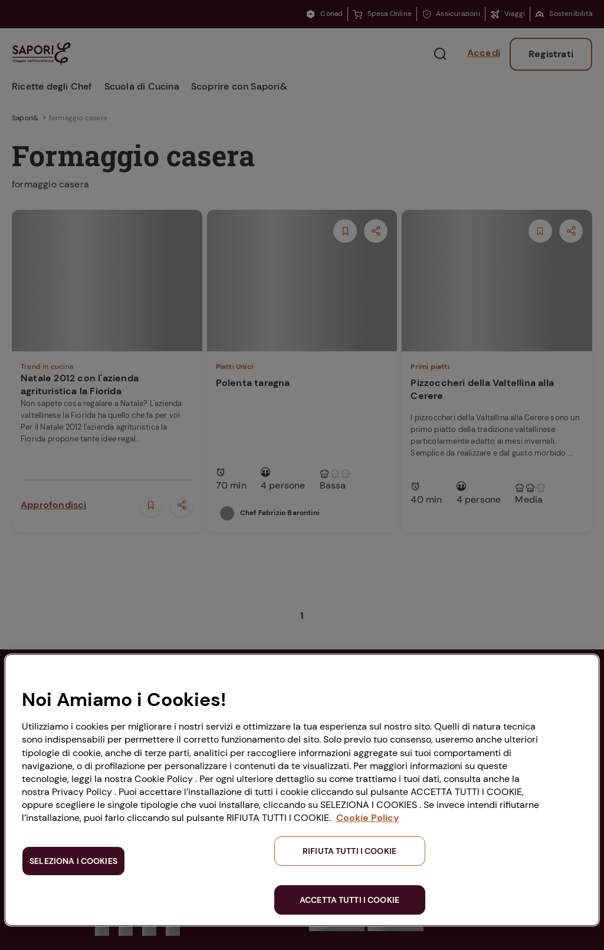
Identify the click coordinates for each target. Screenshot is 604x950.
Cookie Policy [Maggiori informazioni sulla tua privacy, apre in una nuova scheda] (367, 818)
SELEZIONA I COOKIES (73, 861)
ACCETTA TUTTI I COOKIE (349, 900)
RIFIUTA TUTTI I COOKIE (349, 851)
